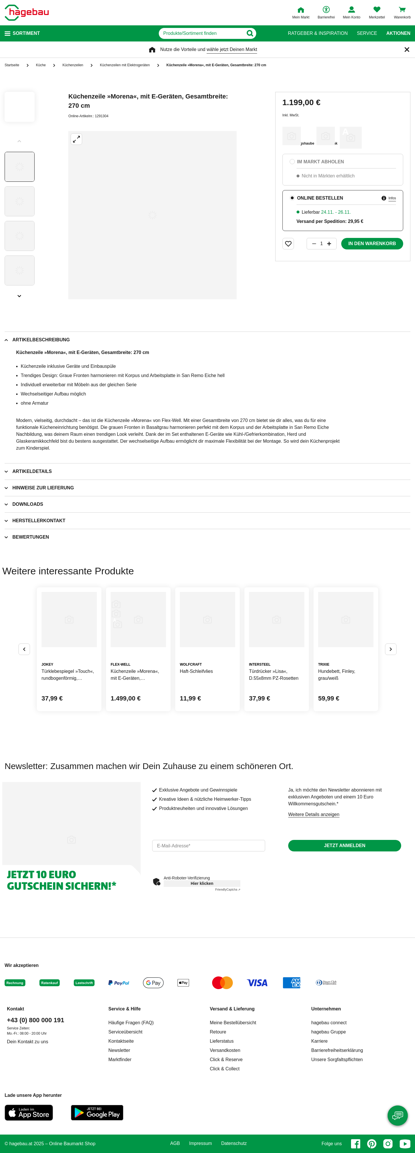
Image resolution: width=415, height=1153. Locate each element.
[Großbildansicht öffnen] (152, 215)
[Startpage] (27, 13)
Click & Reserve (226, 1059)
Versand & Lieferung (232, 1008)
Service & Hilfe (124, 1008)
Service (367, 33)
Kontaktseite (121, 1041)
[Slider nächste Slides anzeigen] (20, 294)
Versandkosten (225, 1050)
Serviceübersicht (125, 1031)
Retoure (218, 1031)
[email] (208, 845)
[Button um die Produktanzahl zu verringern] (311, 243)
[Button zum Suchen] (267, 33)
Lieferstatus (222, 1041)
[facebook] (355, 1143)
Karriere (319, 1041)
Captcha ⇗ (227, 889)
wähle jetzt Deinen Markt (232, 49)
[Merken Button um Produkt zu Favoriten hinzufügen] (288, 243)
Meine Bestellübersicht (233, 1022)
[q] (201, 33)
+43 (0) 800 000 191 (35, 1020)
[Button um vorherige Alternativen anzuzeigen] (24, 649)
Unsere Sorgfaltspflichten (337, 1059)
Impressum (200, 1143)
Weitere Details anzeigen (313, 814)
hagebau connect (329, 1022)
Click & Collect (224, 1068)
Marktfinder (119, 1059)
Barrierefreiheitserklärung (337, 1050)
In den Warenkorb (372, 243)
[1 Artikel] (321, 243)
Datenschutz (234, 1143)
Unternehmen (326, 1008)
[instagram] (388, 1143)
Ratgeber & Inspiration (318, 33)
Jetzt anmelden (344, 845)
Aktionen (398, 33)
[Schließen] (406, 49)
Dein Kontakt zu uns (27, 1041)
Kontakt (15, 1008)
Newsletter (119, 1050)
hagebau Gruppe (328, 1031)
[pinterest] (371, 1143)
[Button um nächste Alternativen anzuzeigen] (391, 649)
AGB (175, 1143)
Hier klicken (202, 883)
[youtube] (404, 1143)
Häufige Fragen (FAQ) (131, 1022)
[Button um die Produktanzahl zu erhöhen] (331, 243)
